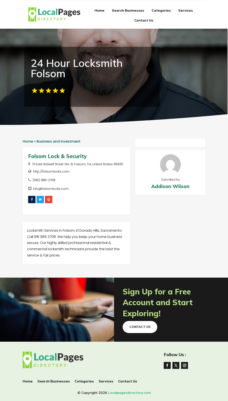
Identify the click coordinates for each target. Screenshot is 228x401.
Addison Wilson (170, 186)
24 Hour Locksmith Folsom (77, 68)
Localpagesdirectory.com (129, 392)
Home (99, 10)
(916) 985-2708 (44, 180)
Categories (161, 10)
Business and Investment (58, 141)
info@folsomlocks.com (51, 189)
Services (185, 10)
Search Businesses (128, 10)
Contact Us (143, 20)
